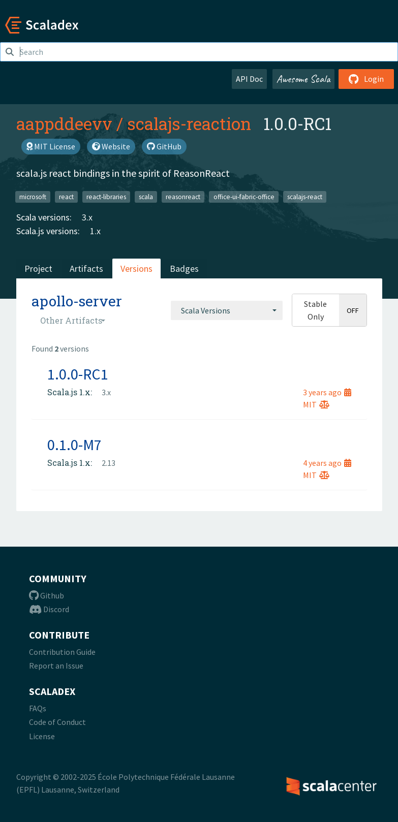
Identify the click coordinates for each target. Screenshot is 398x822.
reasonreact (183, 196)
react (66, 196)
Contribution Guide (62, 652)
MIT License (50, 146)
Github (46, 595)
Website (111, 146)
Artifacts (86, 268)
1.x (95, 231)
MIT (316, 404)
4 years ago (327, 463)
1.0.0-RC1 (77, 374)
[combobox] (227, 310)
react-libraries (106, 196)
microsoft (32, 196)
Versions (136, 268)
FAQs (37, 708)
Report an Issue (56, 665)
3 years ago (327, 392)
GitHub (164, 146)
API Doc (249, 79)
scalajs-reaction (189, 123)
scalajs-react (304, 196)
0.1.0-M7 (74, 444)
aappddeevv (64, 123)
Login (366, 79)
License (42, 736)
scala (146, 196)
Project (38, 268)
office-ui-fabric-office (243, 196)
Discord (49, 609)
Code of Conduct (57, 722)
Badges (184, 268)
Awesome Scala (303, 78)
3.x (87, 217)
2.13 (108, 463)
